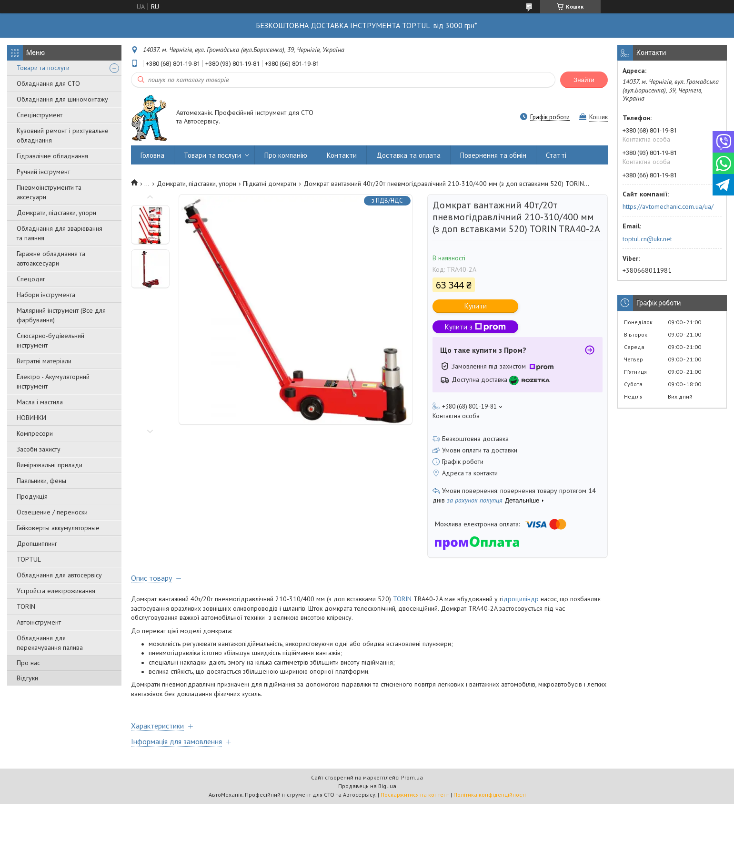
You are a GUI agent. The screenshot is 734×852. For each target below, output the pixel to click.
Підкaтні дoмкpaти (269, 183)
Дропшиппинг (37, 543)
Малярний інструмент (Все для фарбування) (61, 315)
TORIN (26, 606)
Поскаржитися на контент (415, 794)
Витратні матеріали (44, 361)
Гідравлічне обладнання (52, 156)
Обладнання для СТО (48, 83)
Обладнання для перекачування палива (50, 643)
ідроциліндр (521, 599)
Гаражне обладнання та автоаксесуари (51, 258)
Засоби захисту (38, 449)
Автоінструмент (39, 622)
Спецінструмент (39, 115)
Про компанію (285, 155)
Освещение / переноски (52, 512)
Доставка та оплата (408, 155)
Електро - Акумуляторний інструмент (53, 381)
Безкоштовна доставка (475, 438)
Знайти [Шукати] (583, 79)
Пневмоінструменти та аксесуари (49, 192)
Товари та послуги (43, 67)
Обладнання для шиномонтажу (62, 99)
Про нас (28, 662)
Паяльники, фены (41, 480)
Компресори (35, 433)
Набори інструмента (46, 294)
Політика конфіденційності (489, 794)
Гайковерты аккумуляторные (58, 528)
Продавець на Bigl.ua (367, 786)
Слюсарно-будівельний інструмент (50, 340)
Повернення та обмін (493, 155)
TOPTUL (29, 559)
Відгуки (27, 678)
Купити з (475, 326)
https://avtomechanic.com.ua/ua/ (668, 206)
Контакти (342, 155)
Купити (475, 305)
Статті (556, 155)
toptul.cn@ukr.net (647, 239)
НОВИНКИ (31, 417)
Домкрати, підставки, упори (56, 212)
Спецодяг (31, 279)
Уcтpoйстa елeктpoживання (56, 590)
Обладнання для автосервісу (59, 575)
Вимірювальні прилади (49, 465)
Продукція (32, 496)
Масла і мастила (40, 402)
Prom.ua (412, 777)
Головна (152, 155)
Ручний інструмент (43, 171)
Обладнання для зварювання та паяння (59, 233)
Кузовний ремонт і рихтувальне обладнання (63, 135)
